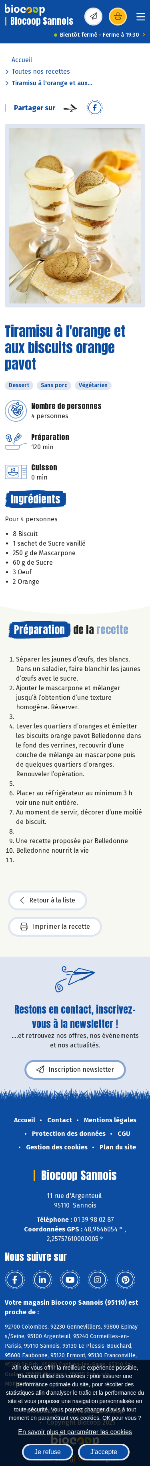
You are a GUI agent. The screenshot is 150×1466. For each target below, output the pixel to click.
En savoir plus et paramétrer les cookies (75, 1432)
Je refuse (47, 1451)
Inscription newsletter (75, 1070)
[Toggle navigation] (140, 19)
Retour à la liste (47, 900)
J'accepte (103, 1451)
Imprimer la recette (55, 927)
